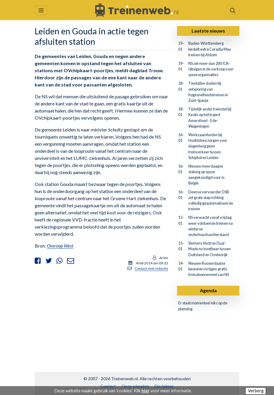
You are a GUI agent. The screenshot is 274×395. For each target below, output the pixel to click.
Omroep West (60, 245)
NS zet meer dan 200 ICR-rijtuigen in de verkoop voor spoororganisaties (210, 69)
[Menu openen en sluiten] (41, 10)
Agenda (208, 290)
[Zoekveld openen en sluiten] (232, 10)
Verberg (256, 390)
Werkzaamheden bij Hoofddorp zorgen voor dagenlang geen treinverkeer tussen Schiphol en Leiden (207, 146)
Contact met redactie (151, 268)
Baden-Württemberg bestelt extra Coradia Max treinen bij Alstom (209, 49)
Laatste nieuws (208, 30)
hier (145, 390)
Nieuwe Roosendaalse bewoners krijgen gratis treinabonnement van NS (208, 269)
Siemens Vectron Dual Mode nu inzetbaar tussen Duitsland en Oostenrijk (209, 249)
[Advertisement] (101, 317)
